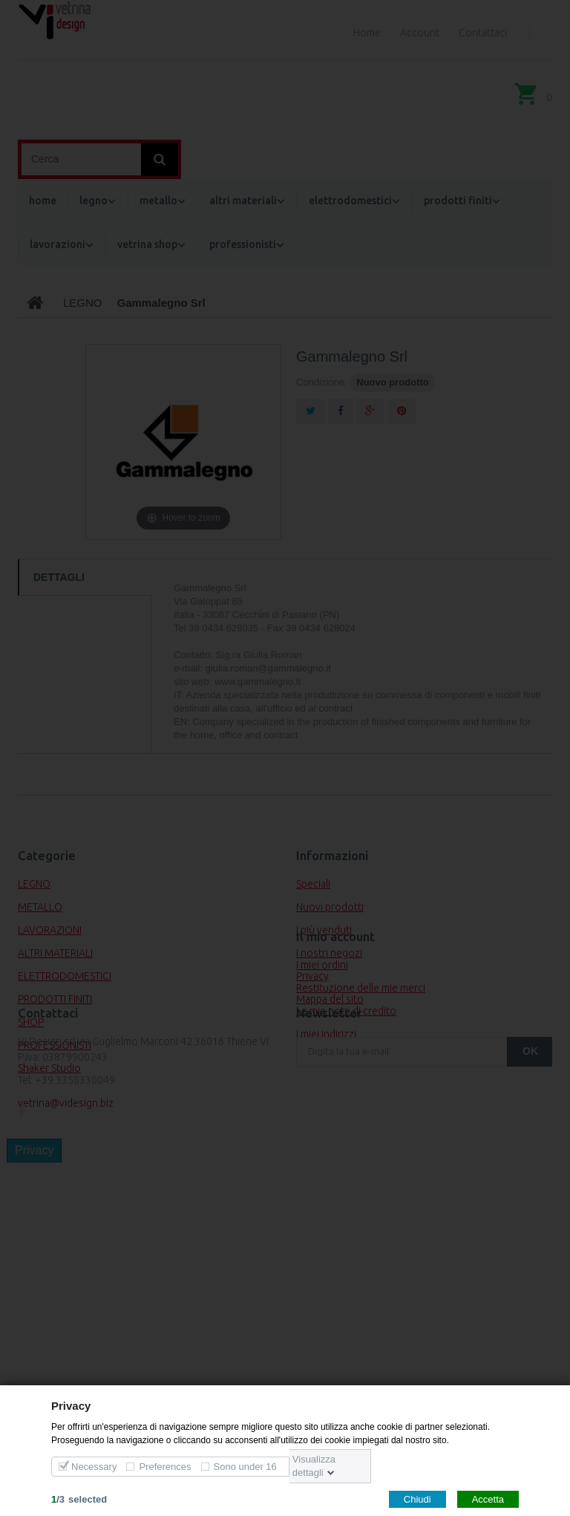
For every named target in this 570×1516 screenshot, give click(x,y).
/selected (79, 1498)
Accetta (488, 1498)
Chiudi (417, 1498)
